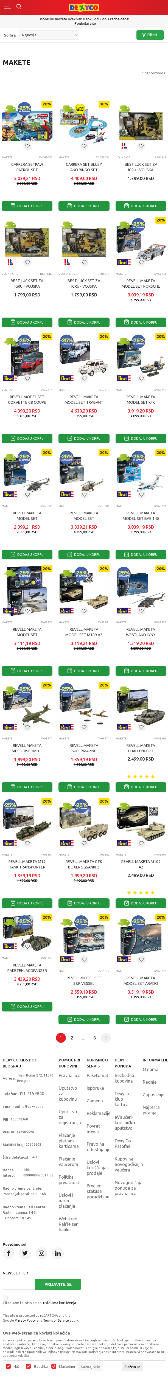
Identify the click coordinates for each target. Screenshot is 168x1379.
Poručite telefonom (84, 19)
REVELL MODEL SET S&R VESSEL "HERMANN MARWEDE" (84, 983)
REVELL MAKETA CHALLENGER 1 (141, 748)
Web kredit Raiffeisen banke (69, 1224)
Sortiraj (10, 35)
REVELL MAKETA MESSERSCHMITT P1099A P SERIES (27, 751)
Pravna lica (69, 1075)
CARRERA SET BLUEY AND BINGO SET (84, 167)
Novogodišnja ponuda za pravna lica (128, 1188)
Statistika (40, 1366)
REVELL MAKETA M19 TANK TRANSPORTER (27, 864)
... (83, 1037)
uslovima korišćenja (59, 1303)
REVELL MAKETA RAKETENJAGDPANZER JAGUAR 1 (27, 970)
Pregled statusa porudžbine (98, 1191)
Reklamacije (98, 1113)
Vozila (7, 389)
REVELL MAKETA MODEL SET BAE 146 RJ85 (141, 518)
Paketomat (97, 1075)
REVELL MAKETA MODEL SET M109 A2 (83, 632)
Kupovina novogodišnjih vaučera (129, 1164)
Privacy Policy (25, 1320)
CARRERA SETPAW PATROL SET (27, 167)
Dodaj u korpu (27, 206)
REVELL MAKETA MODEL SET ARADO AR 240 (141, 983)
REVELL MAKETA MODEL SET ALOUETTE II (84, 518)
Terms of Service (56, 1320)
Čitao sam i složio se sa (39, 1303)
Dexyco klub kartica (122, 1099)
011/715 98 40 (85, 23)
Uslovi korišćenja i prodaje (98, 1168)
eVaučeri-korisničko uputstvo (125, 1123)
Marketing (67, 1366)
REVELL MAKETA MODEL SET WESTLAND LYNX (27, 518)
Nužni (17, 1366)
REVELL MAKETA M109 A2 (141, 864)
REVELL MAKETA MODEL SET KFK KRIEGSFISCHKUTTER (141, 402)
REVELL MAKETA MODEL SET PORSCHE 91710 (141, 286)
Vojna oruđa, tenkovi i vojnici (126, 157)
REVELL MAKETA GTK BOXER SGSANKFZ (84, 864)
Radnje (149, 1082)
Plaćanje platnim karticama (69, 1141)
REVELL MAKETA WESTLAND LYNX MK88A (141, 635)
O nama (150, 1069)
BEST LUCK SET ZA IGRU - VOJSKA (141, 167)
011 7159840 (31, 1093)
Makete (7, 157)
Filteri (149, 35)
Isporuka (95, 1088)
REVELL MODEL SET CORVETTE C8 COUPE (27, 400)
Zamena (95, 1100)
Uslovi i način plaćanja (67, 1201)
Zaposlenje (153, 1094)
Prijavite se (58, 1284)
